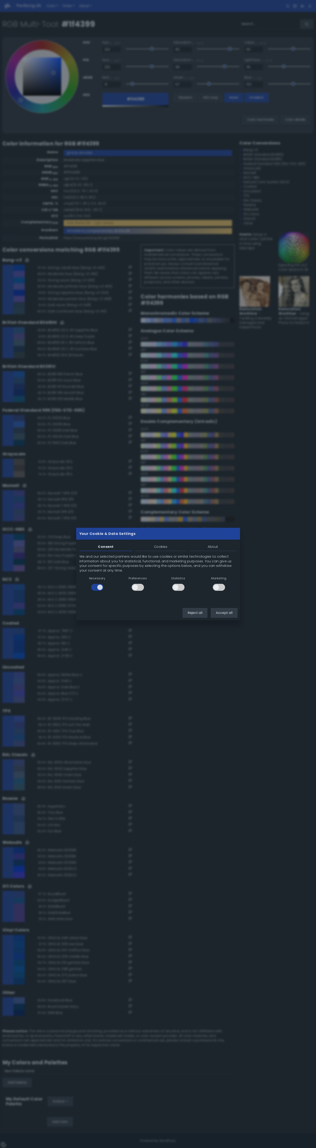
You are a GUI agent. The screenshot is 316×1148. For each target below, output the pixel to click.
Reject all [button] (195, 612)
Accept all (224, 612)
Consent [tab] (105, 546)
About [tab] (213, 546)
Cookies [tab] (160, 546)
